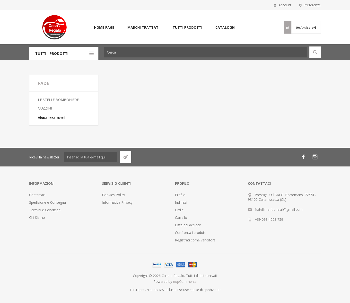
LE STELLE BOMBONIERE (58, 99)
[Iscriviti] (90, 157)
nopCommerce (185, 281)
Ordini (179, 210)
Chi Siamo (37, 217)
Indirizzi (181, 202)
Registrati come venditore (195, 240)
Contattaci (37, 195)
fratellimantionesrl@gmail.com (279, 209)
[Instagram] (315, 157)
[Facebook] (303, 157)
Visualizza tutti (51, 117)
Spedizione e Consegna (47, 202)
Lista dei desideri (188, 225)
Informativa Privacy (117, 202)
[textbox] (205, 52)
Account (285, 5)
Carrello (181, 217)
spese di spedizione (205, 289)
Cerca (315, 52)
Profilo (180, 195)
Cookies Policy (113, 195)
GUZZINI (45, 108)
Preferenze (312, 5)
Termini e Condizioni (45, 210)
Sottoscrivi (125, 157)
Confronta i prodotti (190, 232)
